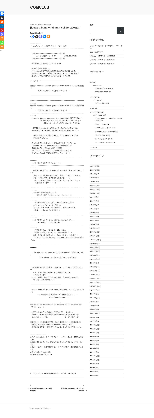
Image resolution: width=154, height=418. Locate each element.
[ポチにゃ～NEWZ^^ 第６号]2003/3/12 (102, 64)
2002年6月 (93, 209)
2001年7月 (93, 251)
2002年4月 (93, 216)
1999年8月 (93, 340)
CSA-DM (95, 85)
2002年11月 (94, 189)
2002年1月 (93, 228)
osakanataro (46, 24)
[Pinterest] (2, 30)
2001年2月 (93, 271)
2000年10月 (94, 286)
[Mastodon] (40, 36)
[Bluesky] (44, 36)
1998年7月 (93, 364)
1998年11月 (94, 356)
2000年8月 (93, 294)
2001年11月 (94, 236)
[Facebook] (32, 36)
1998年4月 (93, 375)
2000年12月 (94, 278)
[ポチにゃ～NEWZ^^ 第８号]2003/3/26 (102, 56)
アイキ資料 (93, 97)
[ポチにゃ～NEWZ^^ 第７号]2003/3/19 (102, 60)
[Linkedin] (2, 26)
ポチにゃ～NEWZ (101, 103)
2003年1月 (93, 181)
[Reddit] (2, 22)
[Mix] (2, 38)
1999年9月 (93, 336)
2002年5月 (93, 212)
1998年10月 (94, 360)
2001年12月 (94, 232)
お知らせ (93, 108)
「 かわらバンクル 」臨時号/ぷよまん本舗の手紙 (45, 378)
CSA (91, 82)
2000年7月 (93, 298)
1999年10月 (94, 333)
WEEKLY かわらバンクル (103, 128)
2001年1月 (93, 274)
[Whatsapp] (2, 43)
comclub (39, 7)
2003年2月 (93, 178)
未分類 (92, 147)
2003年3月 (93, 174)
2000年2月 (93, 317)
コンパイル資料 (72, 378)
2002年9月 (93, 197)
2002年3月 (93, 220)
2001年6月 (93, 255)
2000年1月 (93, 321)
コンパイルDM (63, 378)
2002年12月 (94, 185)
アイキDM (96, 100)
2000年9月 (93, 290)
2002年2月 (93, 224)
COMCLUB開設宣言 (96, 52)
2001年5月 (93, 259)
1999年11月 (94, 329)
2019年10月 (94, 170)
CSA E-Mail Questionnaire (103, 88)
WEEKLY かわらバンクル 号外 (105, 131)
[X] (36, 36)
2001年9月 (93, 243)
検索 (91, 25)
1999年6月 (93, 348)
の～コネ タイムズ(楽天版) (103, 142)
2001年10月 (94, 240)
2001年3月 (93, 267)
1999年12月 (94, 325)
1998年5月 (93, 371)
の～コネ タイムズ (101, 135)
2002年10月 (94, 193)
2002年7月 (93, 205)
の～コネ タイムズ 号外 (102, 139)
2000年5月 (93, 305)
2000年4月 (93, 309)
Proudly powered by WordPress (40, 413)
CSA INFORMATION (101, 92)
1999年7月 (93, 344)
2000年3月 (93, 313)
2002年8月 (93, 201)
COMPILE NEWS (100, 124)
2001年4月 (93, 263)
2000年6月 (93, 302)
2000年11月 (94, 282)
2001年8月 (93, 247)
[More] (48, 36)
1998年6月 (93, 367)
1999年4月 (93, 352)
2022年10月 (94, 166)
